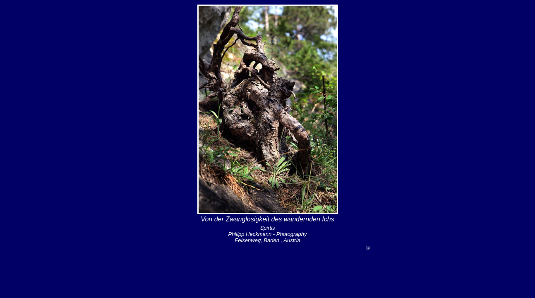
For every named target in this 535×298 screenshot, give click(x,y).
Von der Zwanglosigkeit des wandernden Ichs (267, 219)
